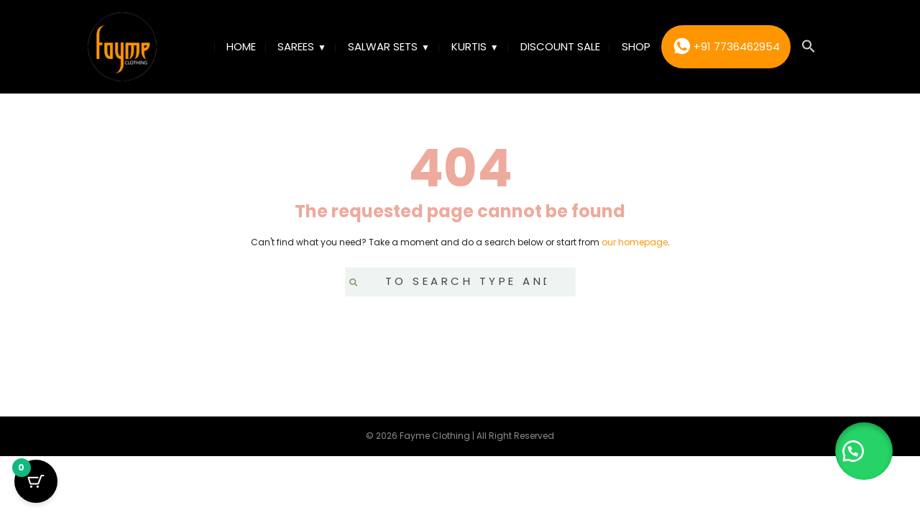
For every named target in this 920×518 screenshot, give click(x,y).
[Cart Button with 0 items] (36, 482)
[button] (809, 46)
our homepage (635, 242)
